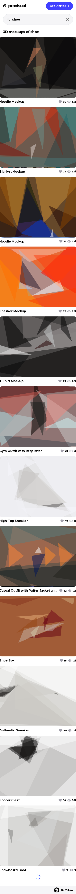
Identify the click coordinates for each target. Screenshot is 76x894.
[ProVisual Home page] (14, 6)
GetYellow (63, 890)
